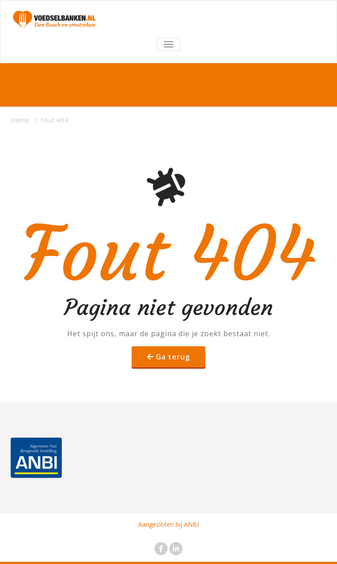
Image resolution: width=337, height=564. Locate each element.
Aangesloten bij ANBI (168, 524)
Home (20, 119)
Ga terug (173, 357)
